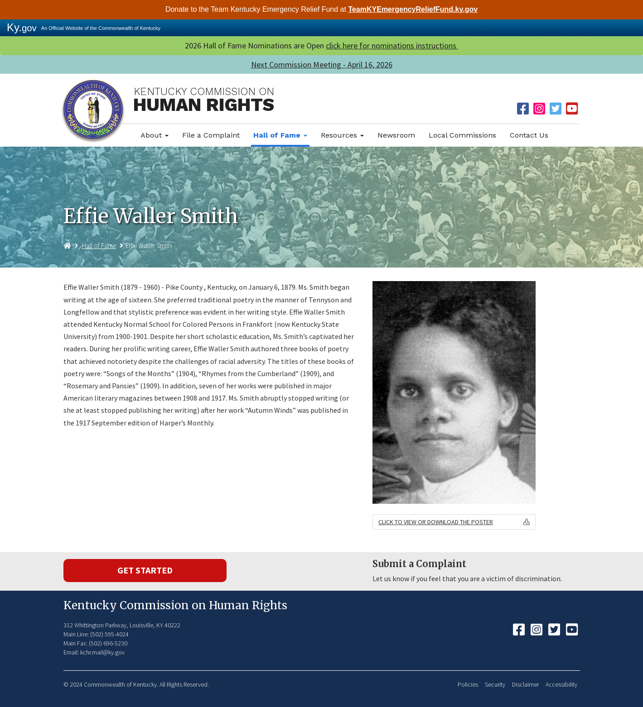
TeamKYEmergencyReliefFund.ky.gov (413, 9)
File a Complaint (211, 135)
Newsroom (396, 135)
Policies (468, 684)
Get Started (145, 570)
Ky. (22, 27)
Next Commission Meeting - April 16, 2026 (321, 64)
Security (495, 684)
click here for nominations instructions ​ (392, 45)
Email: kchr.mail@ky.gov (94, 652)
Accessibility (561, 684)
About (154, 135)
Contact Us (529, 135)
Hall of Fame (280, 135)
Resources (342, 135)
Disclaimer (525, 684)
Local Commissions (462, 135)
